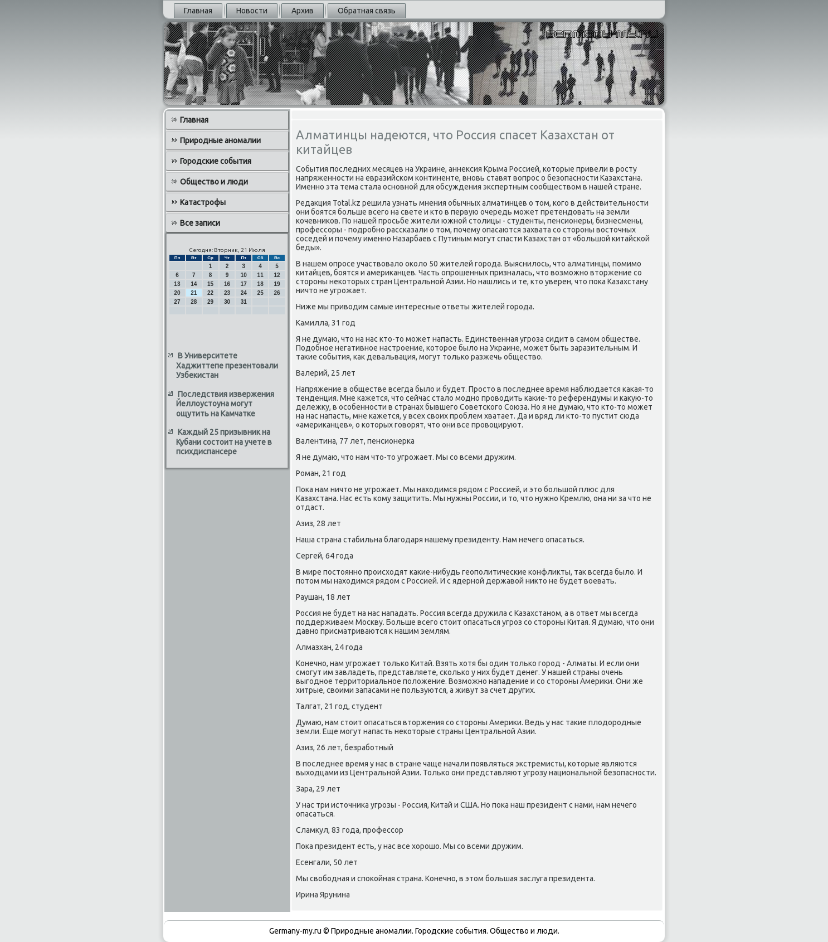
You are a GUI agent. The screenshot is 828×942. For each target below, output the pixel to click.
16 (227, 284)
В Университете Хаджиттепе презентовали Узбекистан (227, 365)
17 (244, 284)
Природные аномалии (220, 140)
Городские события (215, 161)
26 (277, 293)
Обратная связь (367, 10)
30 (227, 302)
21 (194, 293)
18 (260, 284)
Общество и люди (214, 181)
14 (194, 284)
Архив (302, 10)
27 (177, 302)
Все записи (200, 222)
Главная (198, 10)
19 (277, 284)
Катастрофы (203, 202)
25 (260, 293)
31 (244, 302)
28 (194, 302)
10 (244, 275)
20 (177, 293)
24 (244, 293)
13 (177, 284)
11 (260, 275)
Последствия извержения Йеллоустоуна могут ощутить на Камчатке (225, 404)
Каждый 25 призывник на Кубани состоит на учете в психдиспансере (224, 442)
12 (277, 275)
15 (210, 284)
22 (210, 293)
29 (210, 302)
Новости (251, 10)
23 (227, 293)
